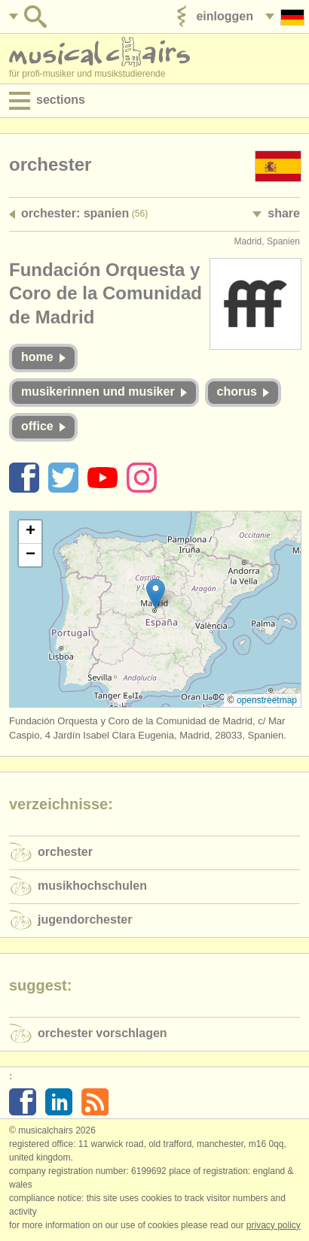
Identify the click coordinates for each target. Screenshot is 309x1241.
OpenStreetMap (267, 700)
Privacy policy (273, 1225)
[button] (155, 593)
